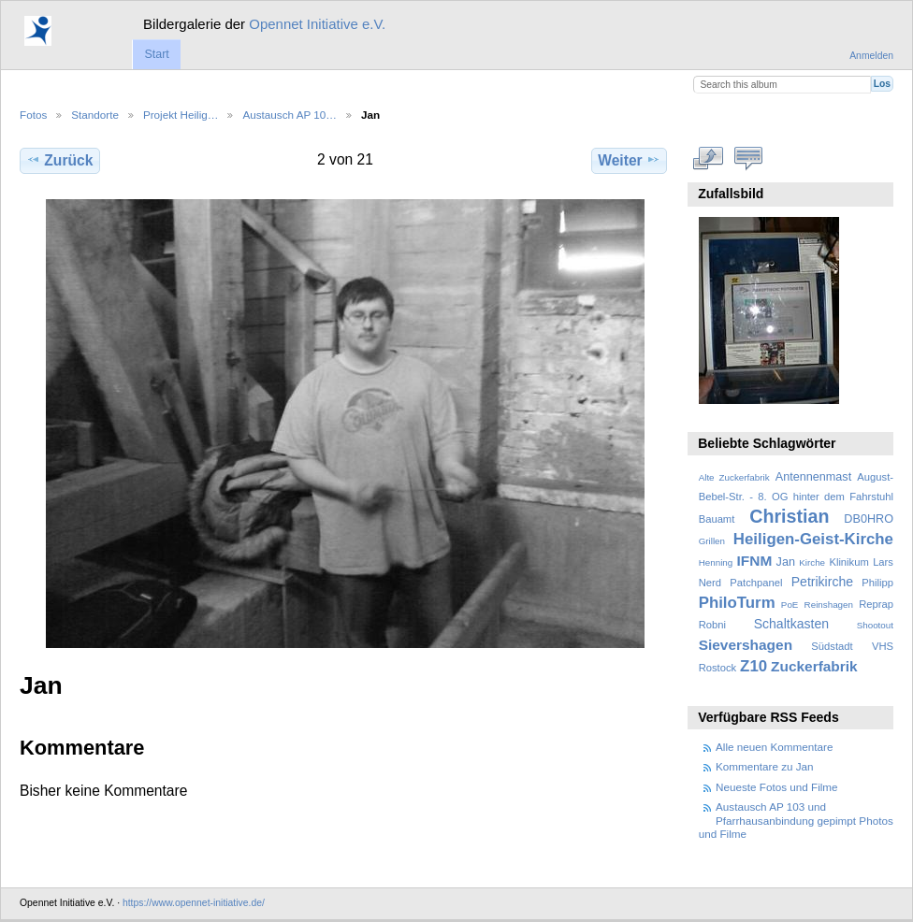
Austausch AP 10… (289, 114)
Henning (716, 562)
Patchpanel (756, 582)
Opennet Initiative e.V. (317, 24)
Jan (785, 562)
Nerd (710, 582)
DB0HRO (868, 519)
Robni (712, 624)
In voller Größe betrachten (708, 158)
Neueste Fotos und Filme (777, 787)
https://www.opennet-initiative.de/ (194, 903)
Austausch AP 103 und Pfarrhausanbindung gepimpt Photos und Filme (796, 820)
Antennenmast (813, 476)
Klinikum (848, 562)
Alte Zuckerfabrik (734, 477)
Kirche (812, 562)
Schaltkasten (791, 623)
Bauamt (717, 519)
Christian (789, 516)
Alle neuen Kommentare (774, 747)
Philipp (877, 582)
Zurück (59, 159)
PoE (790, 604)
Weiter (629, 159)
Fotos (33, 114)
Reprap (876, 604)
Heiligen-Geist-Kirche (813, 539)
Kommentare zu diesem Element (749, 158)
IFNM (755, 561)
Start (156, 54)
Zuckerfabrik (814, 666)
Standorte (95, 114)
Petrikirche (822, 581)
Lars (883, 562)
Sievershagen (745, 645)
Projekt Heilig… (181, 114)
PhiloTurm (737, 603)
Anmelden (871, 55)
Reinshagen (828, 604)
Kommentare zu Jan (765, 766)
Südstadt (831, 646)
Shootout (875, 625)
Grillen (712, 541)
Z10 (753, 666)
